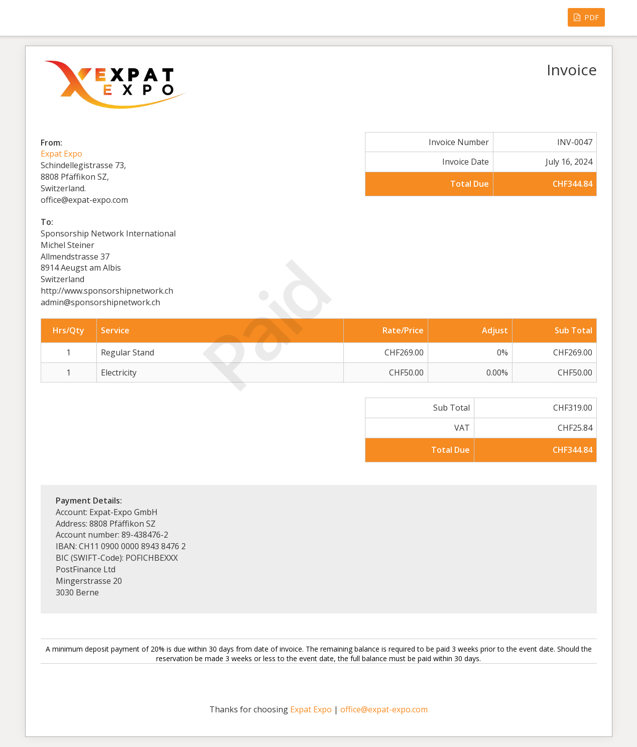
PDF (586, 17)
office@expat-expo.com (384, 709)
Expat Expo (61, 153)
